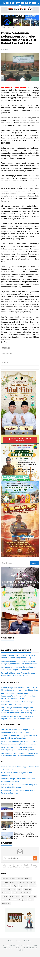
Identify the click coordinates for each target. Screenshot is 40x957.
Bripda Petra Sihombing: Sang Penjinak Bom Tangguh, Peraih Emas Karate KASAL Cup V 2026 (24, 805)
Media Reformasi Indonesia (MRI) (26, 946)
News (4, 889)
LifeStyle (14, 886)
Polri (28, 893)
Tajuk (34, 896)
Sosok (24, 896)
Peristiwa (16, 893)
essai (4, 900)
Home (3, 28)
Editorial (28, 879)
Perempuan (6, 893)
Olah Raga (11, 889)
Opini (19, 889)
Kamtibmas (21, 882)
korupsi (31, 900)
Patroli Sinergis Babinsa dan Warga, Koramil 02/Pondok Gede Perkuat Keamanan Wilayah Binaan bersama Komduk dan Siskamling (18, 710)
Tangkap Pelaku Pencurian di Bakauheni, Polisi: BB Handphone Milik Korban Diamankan (25, 814)
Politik (23, 893)
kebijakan (22, 900)
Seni (11, 896)
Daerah (20, 879)
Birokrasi (5, 879)
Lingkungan (23, 886)
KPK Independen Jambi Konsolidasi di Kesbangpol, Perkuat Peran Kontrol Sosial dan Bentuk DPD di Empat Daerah (18, 696)
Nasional (33, 886)
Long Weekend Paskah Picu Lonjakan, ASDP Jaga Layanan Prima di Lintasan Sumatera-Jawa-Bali (26, 835)
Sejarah (5, 896)
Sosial (17, 896)
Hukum (12, 882)
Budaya (13, 879)
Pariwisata (27, 889)
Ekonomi (5, 882)
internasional (12, 900)
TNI (29, 896)
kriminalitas (6, 903)
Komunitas (5, 886)
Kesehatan (31, 882)
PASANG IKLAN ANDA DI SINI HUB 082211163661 (21, 440)
